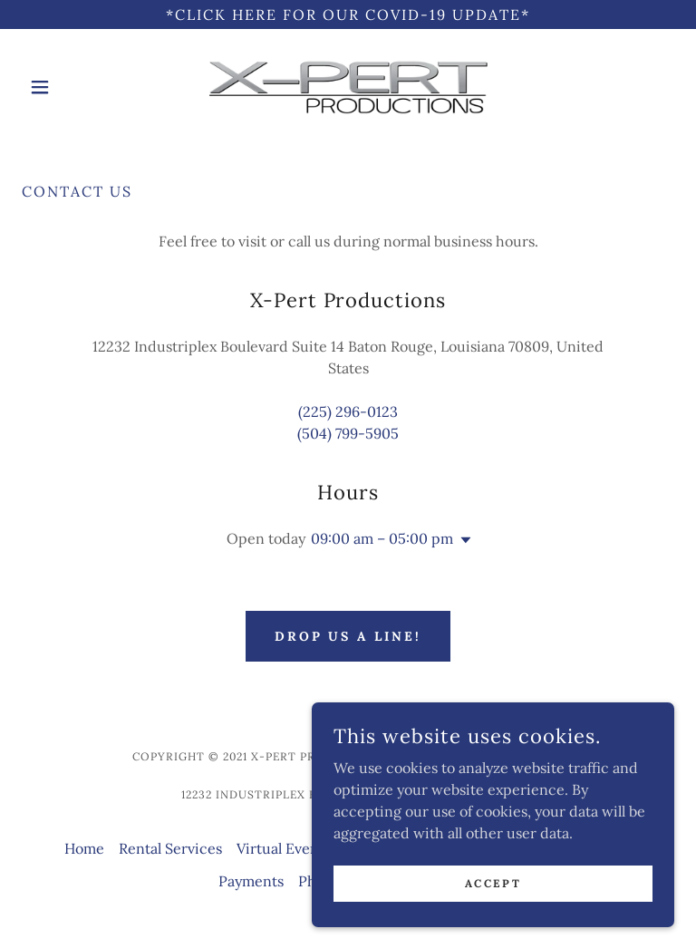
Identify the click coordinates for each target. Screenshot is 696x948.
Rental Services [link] (170, 848)
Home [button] (84, 848)
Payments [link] (251, 881)
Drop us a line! (348, 636)
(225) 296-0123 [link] (348, 411)
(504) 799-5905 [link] (348, 433)
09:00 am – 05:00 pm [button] (382, 538)
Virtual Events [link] (284, 848)
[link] (348, 87)
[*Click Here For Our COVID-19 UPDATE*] (348, 14)
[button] (71, 87)
